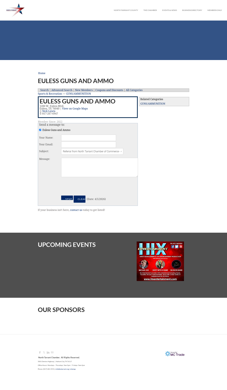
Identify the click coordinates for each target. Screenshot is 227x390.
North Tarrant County (126, 10)
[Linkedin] (48, 352)
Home (41, 73)
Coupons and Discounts (109, 90)
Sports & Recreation (50, 94)
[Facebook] (40, 352)
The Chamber (150, 10)
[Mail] (52, 352)
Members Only (214, 10)
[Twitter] (44, 352)
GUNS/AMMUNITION (152, 104)
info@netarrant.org (62, 369)
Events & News (169, 10)
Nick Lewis (48, 111)
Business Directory (192, 10)
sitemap (73, 369)
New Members (84, 90)
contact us (76, 210)
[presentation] (85, 187)
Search (44, 90)
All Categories (134, 90)
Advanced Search (61, 90)
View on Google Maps (75, 108)
